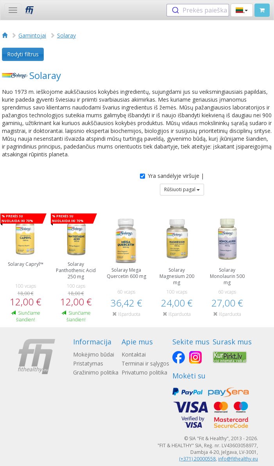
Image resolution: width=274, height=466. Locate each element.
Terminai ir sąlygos (145, 363)
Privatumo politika (144, 372)
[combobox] (198, 10)
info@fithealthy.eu (238, 458)
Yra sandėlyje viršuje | (172, 175)
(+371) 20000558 (197, 458)
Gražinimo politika (95, 372)
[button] (242, 10)
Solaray (66, 35)
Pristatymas (88, 363)
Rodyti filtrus (23, 54)
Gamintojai (32, 35)
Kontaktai (134, 354)
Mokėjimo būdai (93, 354)
